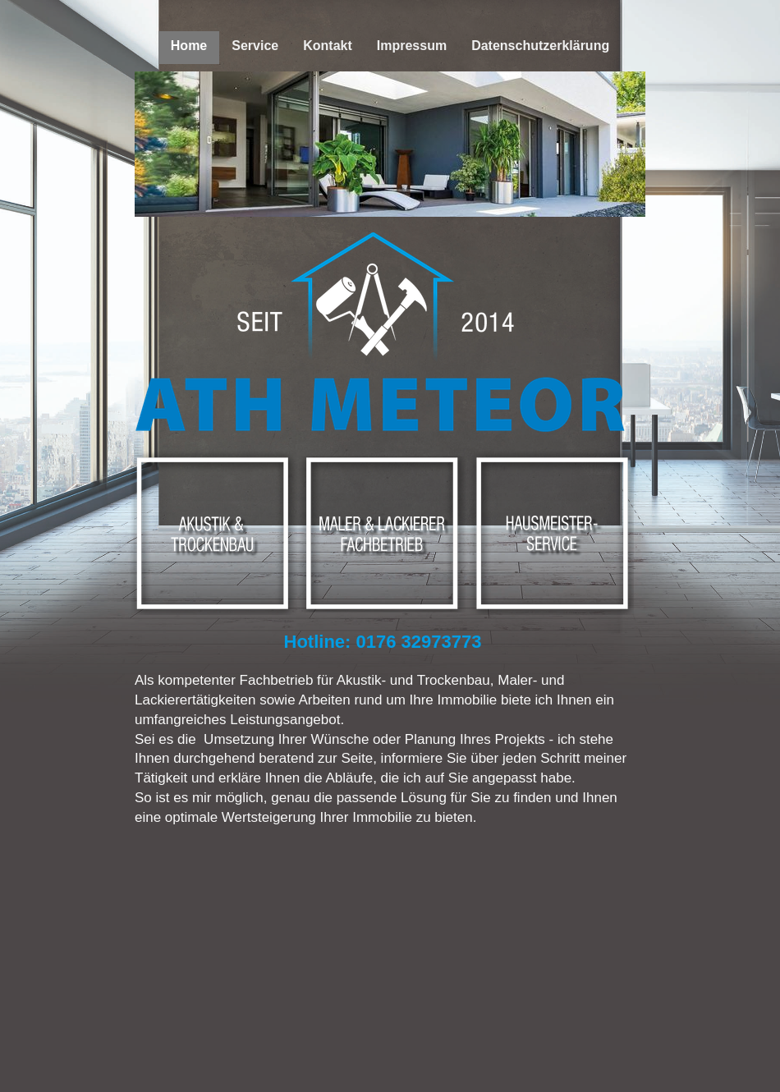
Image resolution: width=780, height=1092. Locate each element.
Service (255, 46)
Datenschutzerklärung (540, 46)
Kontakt (327, 46)
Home (189, 46)
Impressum (412, 46)
